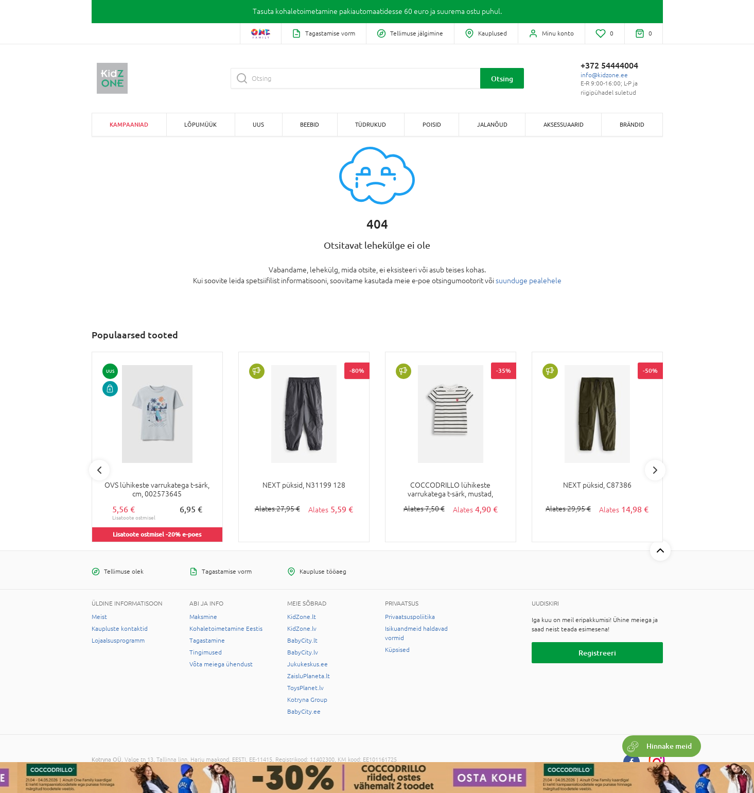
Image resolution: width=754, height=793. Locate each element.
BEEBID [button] (309, 124)
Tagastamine (207, 640)
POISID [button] (432, 124)
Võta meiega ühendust (221, 664)
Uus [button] (258, 124)
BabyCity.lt (302, 640)
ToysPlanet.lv (305, 688)
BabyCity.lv (302, 652)
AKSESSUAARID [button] (563, 124)
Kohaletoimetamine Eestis (225, 628)
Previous (99, 470)
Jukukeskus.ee (307, 664)
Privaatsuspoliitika (410, 616)
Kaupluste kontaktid (120, 628)
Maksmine (203, 616)
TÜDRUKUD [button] (370, 124)
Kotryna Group (307, 699)
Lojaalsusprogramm (118, 640)
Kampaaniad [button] (129, 124)
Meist (99, 616)
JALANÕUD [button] (492, 124)
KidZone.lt (301, 616)
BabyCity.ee (304, 711)
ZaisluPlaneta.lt (308, 676)
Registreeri (597, 652)
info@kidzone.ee (604, 75)
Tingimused (205, 652)
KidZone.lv (302, 628)
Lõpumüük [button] (200, 124)
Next (655, 470)
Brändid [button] (632, 124)
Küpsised (397, 649)
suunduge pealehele (529, 281)
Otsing (502, 78)
